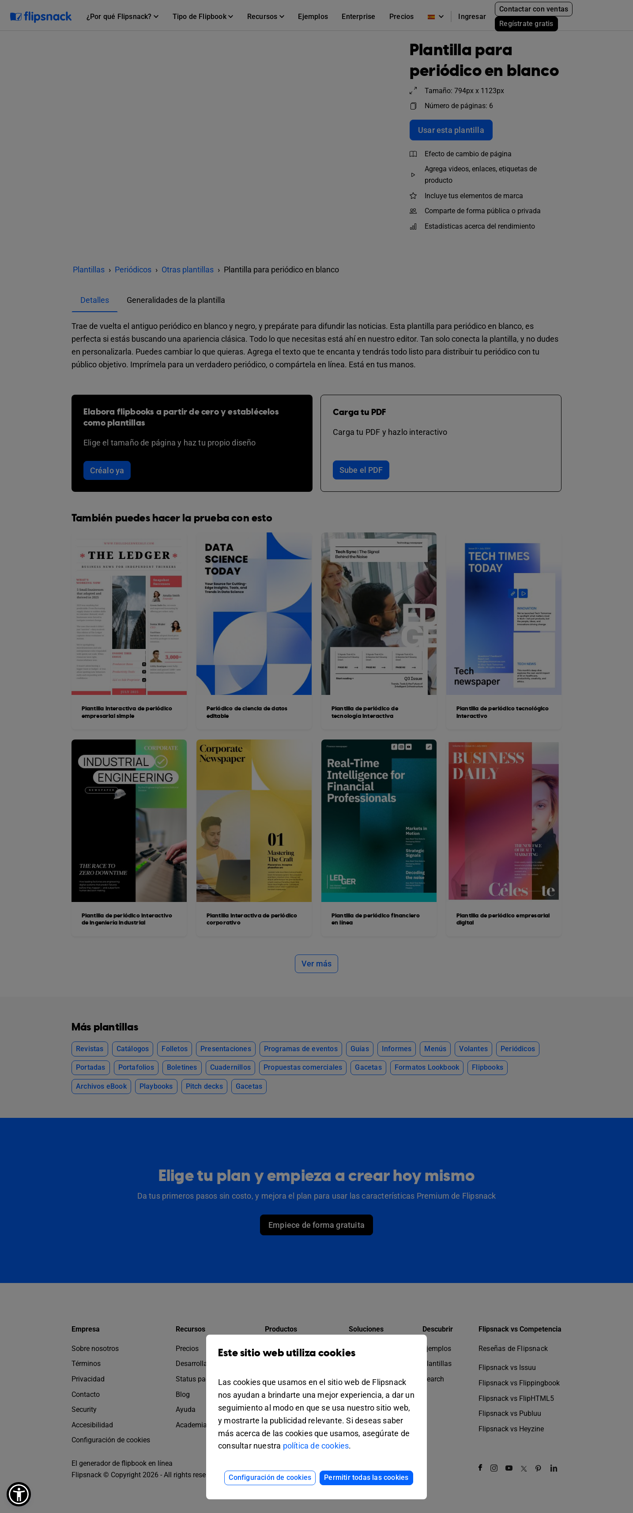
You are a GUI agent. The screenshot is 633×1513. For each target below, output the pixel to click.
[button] (19, 1494)
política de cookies (316, 1445)
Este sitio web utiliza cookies (316, 1360)
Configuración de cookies (270, 1477)
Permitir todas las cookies (366, 1477)
